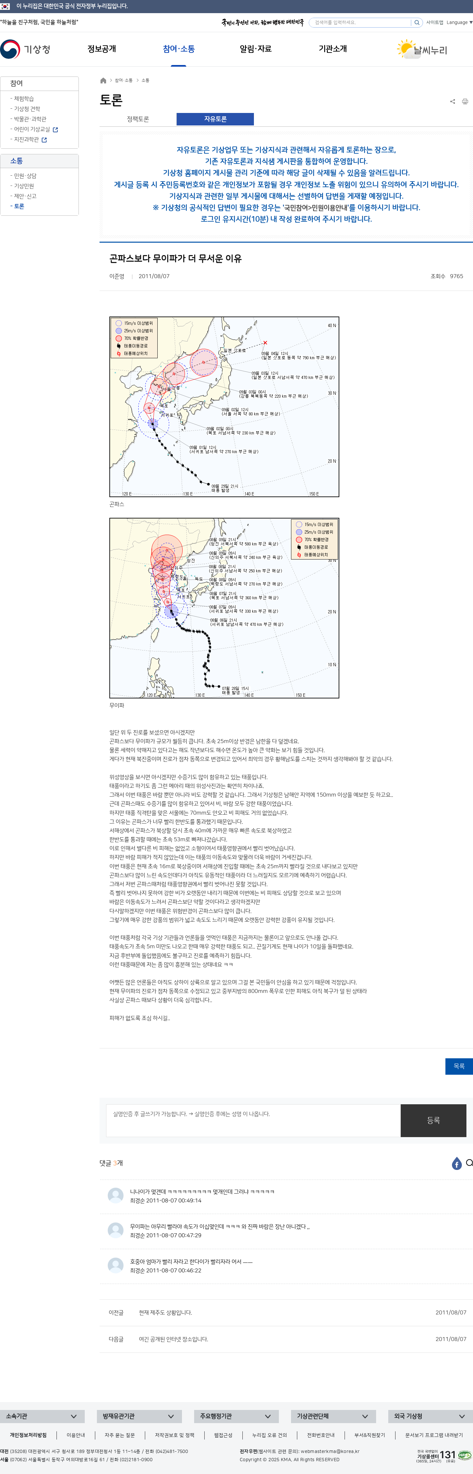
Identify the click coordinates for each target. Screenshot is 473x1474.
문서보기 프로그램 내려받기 (434, 1435)
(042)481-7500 (172, 1451)
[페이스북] (457, 1163)
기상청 (25, 49)
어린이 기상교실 (32, 129)
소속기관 (16, 1416)
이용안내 (76, 1435)
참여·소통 (124, 80)
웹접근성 (223, 1435)
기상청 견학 (27, 109)
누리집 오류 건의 (269, 1435)
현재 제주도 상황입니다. (302, 1313)
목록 (459, 1066)
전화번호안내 (321, 1435)
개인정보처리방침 (28, 1435)
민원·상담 (25, 176)
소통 (145, 80)
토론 (19, 206)
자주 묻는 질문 (120, 1435)
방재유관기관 (118, 1416)
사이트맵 (434, 22)
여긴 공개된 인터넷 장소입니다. (302, 1339)
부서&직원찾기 (369, 1435)
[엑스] (468, 1163)
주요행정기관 (216, 1416)
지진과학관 (26, 140)
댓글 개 (111, 1163)
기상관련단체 (312, 1416)
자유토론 (215, 119)
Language (457, 22)
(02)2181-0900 (136, 1460)
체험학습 (24, 99)
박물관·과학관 (30, 119)
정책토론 (138, 119)
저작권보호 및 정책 (174, 1435)
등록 (433, 1120)
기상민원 (24, 186)
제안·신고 (25, 196)
